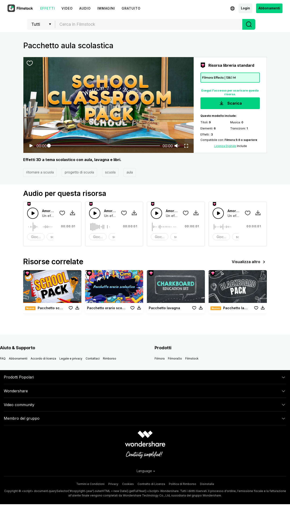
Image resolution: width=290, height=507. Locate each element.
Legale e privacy (70, 358)
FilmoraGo (175, 358)
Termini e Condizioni (90, 484)
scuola (110, 172)
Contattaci (93, 358)
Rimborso (109, 358)
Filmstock (192, 358)
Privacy (113, 484)
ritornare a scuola (40, 172)
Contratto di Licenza (151, 484)
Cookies (128, 484)
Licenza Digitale (225, 146)
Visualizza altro (249, 262)
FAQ (3, 358)
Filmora (160, 358)
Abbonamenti (269, 8)
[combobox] (148, 24)
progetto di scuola (79, 172)
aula (130, 172)
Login (245, 8)
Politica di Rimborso (182, 484)
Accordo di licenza (43, 358)
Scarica (230, 103)
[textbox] (148, 24)
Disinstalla (207, 484)
